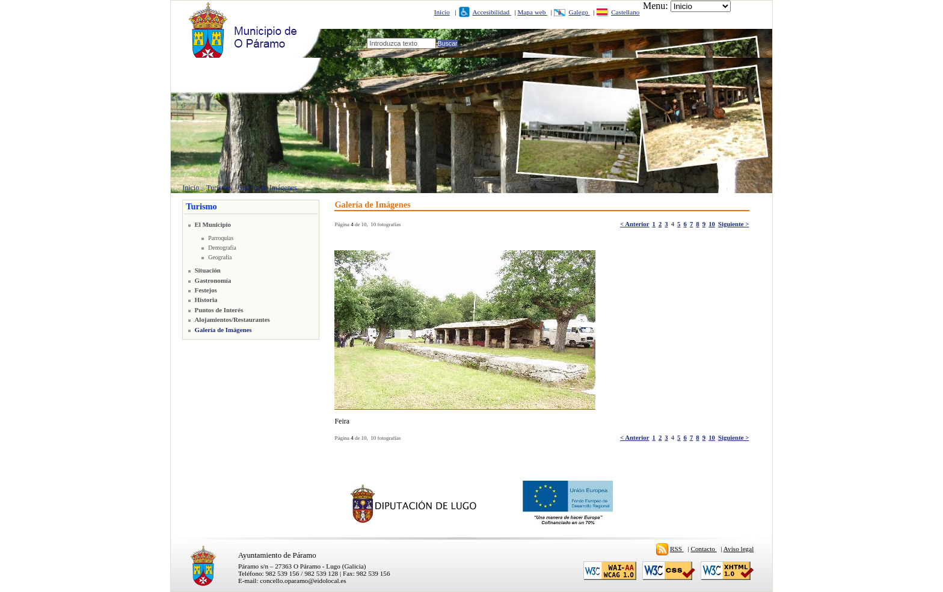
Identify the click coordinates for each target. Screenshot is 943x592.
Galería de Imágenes (267, 187)
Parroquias (220, 238)
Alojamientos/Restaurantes (232, 319)
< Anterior (634, 223)
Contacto (704, 548)
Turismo (218, 187)
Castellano (625, 12)
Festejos (206, 290)
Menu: (655, 6)
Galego (579, 12)
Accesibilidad (491, 12)
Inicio (442, 12)
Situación (208, 270)
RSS (677, 548)
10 (711, 223)
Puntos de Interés (219, 309)
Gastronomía (213, 280)
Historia (206, 299)
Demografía (222, 247)
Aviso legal (738, 548)
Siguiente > (733, 223)
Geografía (220, 257)
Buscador (352, 43)
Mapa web (532, 12)
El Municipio (213, 224)
